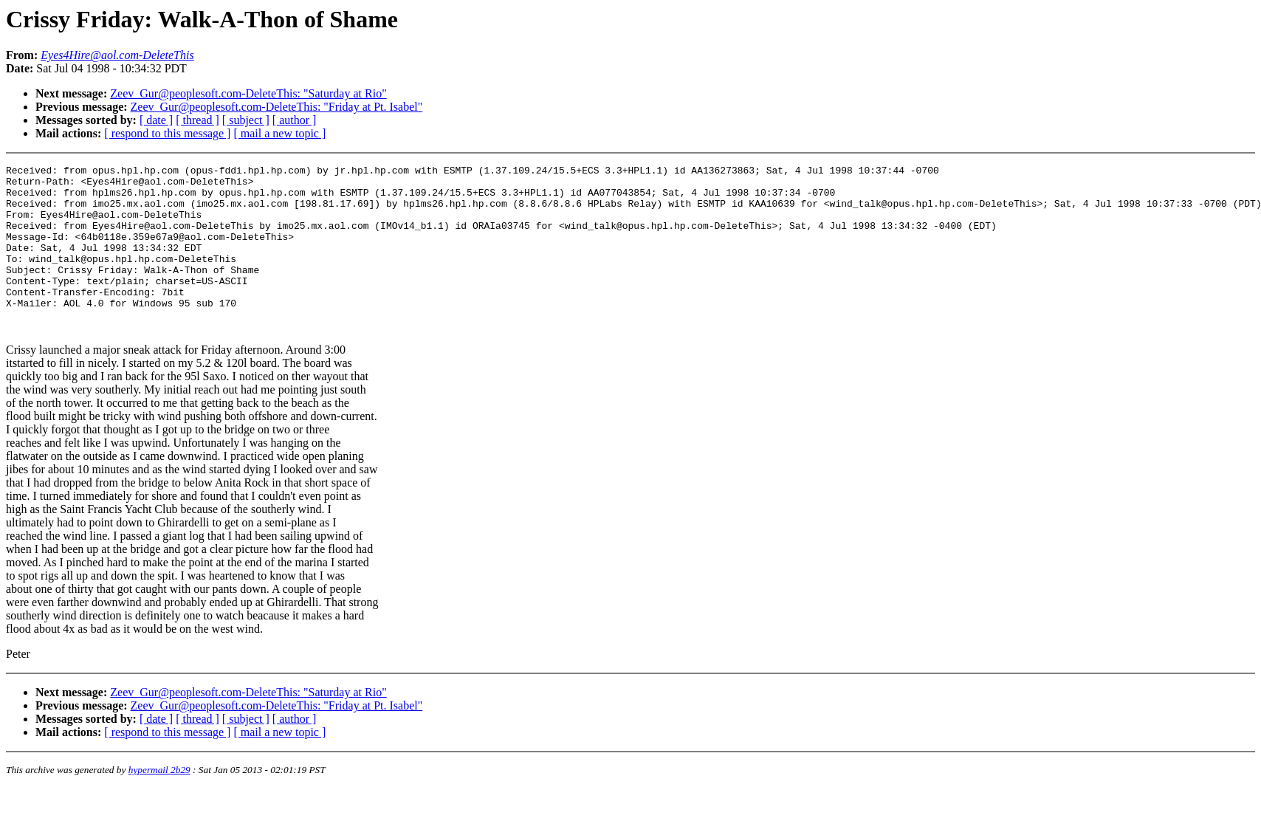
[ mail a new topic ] (279, 133)
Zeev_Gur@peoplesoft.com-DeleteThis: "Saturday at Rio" (248, 93)
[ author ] (294, 120)
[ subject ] (245, 120)
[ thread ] (197, 120)
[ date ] (156, 120)
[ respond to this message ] (167, 133)
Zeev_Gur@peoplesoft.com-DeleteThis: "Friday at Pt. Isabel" (277, 106)
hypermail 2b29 (159, 802)
